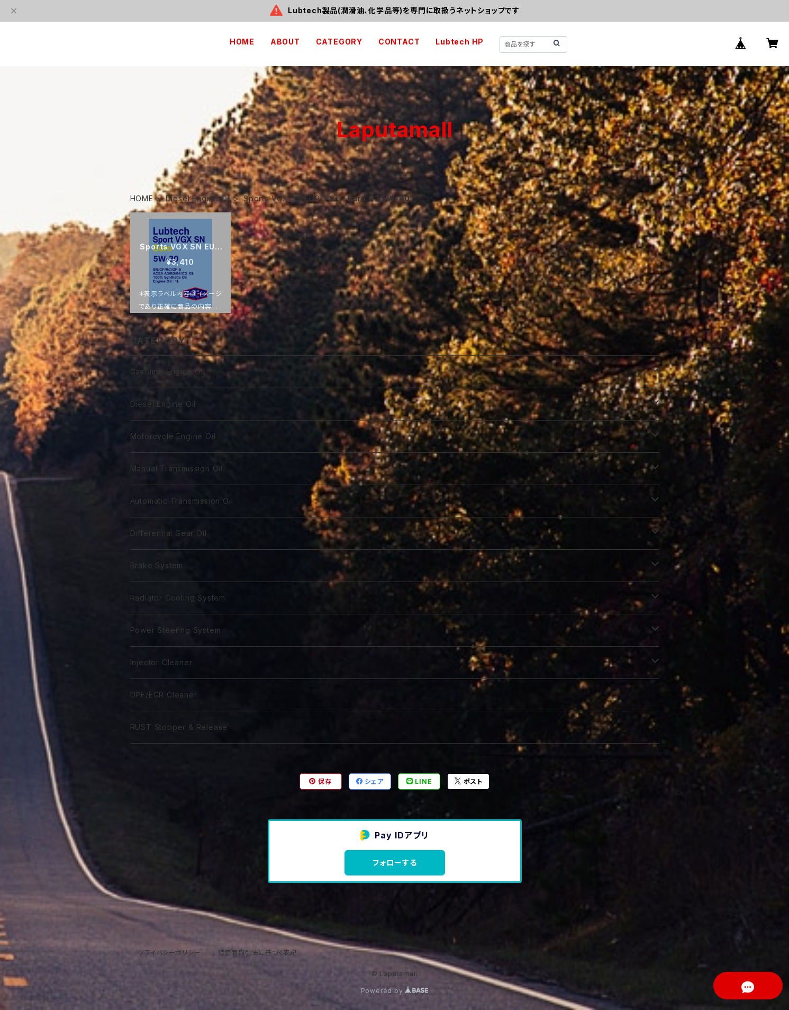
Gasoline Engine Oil (167, 371)
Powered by (395, 991)
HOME (242, 41)
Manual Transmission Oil (176, 468)
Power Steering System (175, 629)
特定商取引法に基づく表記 (257, 953)
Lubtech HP (460, 41)
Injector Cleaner (161, 662)
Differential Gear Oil (168, 533)
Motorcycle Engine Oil (173, 436)
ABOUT (285, 41)
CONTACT (399, 41)
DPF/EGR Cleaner (163, 694)
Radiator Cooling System (177, 597)
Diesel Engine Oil (199, 198)
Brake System (157, 565)
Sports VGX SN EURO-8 (289, 198)
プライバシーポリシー (170, 953)
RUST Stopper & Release (179, 726)
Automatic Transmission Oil (181, 500)
